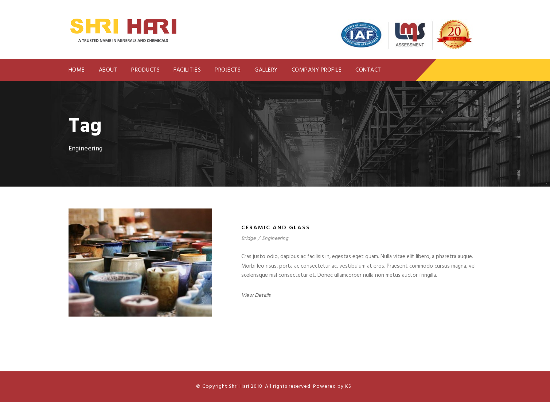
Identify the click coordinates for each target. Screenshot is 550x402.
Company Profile (317, 70)
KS (347, 386)
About (108, 70)
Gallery (266, 70)
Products (145, 70)
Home (77, 70)
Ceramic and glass (275, 228)
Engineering (275, 238)
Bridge (248, 238)
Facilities (187, 70)
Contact (368, 70)
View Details (255, 295)
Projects (228, 70)
